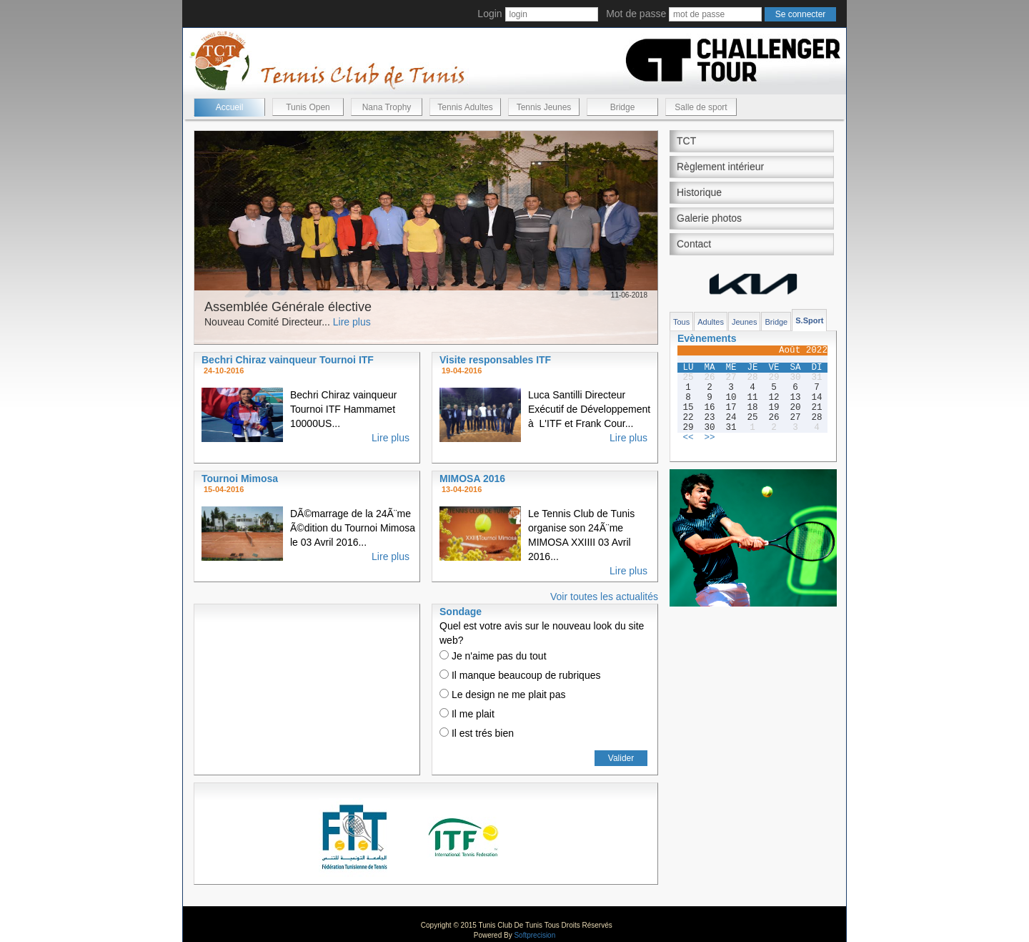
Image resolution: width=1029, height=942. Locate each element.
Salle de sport (701, 107)
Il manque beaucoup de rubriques (519, 675)
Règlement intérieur (720, 166)
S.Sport (809, 320)
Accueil (230, 107)
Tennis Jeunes (544, 107)
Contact (694, 244)
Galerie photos (709, 218)
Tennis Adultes (464, 107)
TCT (686, 141)
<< (687, 438)
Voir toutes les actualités (604, 596)
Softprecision (534, 935)
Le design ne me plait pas (502, 694)
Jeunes (744, 322)
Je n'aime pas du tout (493, 656)
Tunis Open (308, 107)
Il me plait (466, 714)
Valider (621, 758)
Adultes (710, 322)
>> (709, 438)
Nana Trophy (387, 107)
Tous (681, 322)
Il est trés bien (476, 733)
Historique (699, 192)
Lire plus (352, 322)
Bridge (622, 107)
